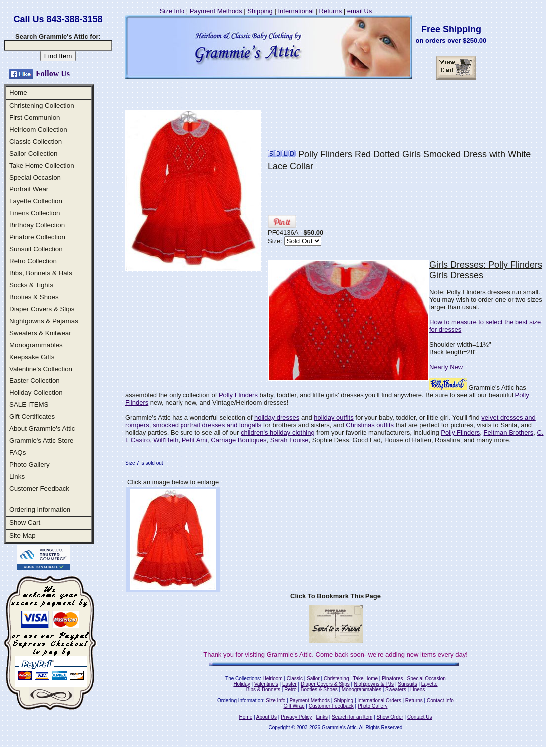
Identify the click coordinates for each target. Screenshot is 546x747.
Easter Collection (34, 380)
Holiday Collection (36, 392)
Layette (429, 684)
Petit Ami (194, 440)
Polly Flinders (238, 395)
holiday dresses (276, 417)
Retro (290, 689)
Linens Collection (34, 213)
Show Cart (24, 522)
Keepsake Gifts (31, 357)
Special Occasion (35, 177)
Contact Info (440, 700)
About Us (266, 717)
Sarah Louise (289, 440)
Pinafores (392, 678)
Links (17, 476)
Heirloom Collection (38, 129)
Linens (417, 689)
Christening (336, 678)
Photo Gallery (29, 464)
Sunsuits (407, 684)
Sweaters (395, 689)
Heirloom (273, 678)
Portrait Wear (28, 189)
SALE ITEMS (29, 404)
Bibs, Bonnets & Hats (40, 273)
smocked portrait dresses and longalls (207, 425)
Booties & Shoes (34, 297)
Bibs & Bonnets (263, 689)
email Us (359, 11)
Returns (330, 11)
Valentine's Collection (40, 369)
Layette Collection (35, 201)
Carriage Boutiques (238, 440)
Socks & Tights (31, 285)
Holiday (241, 684)
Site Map (22, 535)
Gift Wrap (294, 706)
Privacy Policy (296, 717)
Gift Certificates (32, 416)
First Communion (34, 117)
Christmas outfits (370, 425)
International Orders (379, 700)
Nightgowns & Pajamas (43, 321)
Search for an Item (352, 717)
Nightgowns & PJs (374, 684)
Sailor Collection (33, 153)
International (296, 11)
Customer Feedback (39, 488)
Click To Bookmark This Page (335, 596)
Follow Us (53, 73)
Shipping (260, 11)
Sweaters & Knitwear (40, 333)
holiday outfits (334, 417)
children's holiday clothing (278, 432)
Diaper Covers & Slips (41, 309)
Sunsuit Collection (36, 249)
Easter (289, 684)
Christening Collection (41, 105)
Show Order (389, 717)
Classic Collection (35, 141)
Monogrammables (36, 345)
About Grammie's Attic (42, 428)
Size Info (171, 11)
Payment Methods (216, 11)
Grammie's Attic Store (41, 440)
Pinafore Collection (37, 237)
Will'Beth (165, 440)
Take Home (365, 678)
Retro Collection (33, 261)
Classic (295, 678)
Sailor (313, 678)
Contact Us (419, 717)
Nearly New (446, 367)
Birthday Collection (37, 225)
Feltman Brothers (509, 432)
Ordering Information (39, 509)
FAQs (17, 452)
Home (18, 92)
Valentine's (266, 684)
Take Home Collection (41, 165)
